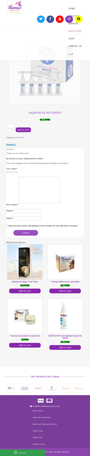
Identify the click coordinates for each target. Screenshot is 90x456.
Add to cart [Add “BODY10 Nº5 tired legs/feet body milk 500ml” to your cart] (65, 347)
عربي (71, 53)
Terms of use (37, 438)
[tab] (11, 144)
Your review (12, 204)
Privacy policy (38, 411)
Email (9, 218)
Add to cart (23, 129)
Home (72, 8)
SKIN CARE (19, 137)
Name (9, 210)
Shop (71, 38)
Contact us (75, 46)
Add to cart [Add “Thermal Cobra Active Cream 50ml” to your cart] (25, 345)
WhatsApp (20, 452)
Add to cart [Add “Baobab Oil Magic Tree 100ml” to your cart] (25, 290)
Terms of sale (38, 431)
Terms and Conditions (41, 418)
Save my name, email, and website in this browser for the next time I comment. (43, 225)
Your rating (11, 169)
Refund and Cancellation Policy (45, 424)
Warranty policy (39, 444)
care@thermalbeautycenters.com (45, 406)
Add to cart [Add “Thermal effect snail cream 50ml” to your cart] (65, 290)
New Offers (75, 31)
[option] (45, 67)
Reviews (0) (11, 144)
